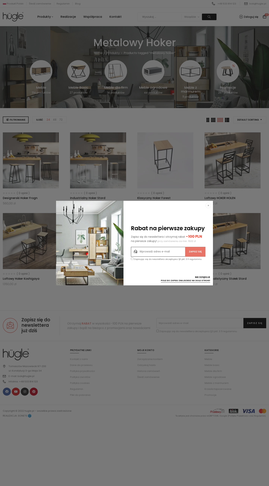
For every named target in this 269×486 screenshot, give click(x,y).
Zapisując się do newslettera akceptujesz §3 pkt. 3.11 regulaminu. (166, 259)
